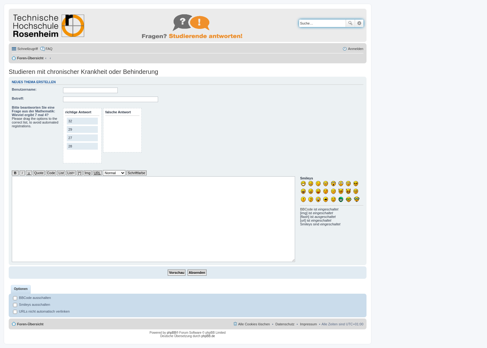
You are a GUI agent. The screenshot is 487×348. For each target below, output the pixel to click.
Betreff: (18, 98)
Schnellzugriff (27, 49)
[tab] (21, 289)
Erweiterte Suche (359, 23)
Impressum (308, 324)
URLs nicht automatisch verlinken (41, 311)
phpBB (171, 332)
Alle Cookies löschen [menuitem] (254, 324)
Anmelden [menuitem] (355, 49)
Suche (350, 23)
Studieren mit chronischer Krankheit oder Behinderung (83, 71)
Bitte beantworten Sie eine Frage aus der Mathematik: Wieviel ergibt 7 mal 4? (33, 111)
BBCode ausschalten (32, 298)
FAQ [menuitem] (49, 49)
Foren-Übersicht (30, 58)
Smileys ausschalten (31, 304)
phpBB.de (208, 336)
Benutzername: (24, 89)
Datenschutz (284, 324)
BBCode (306, 209)
